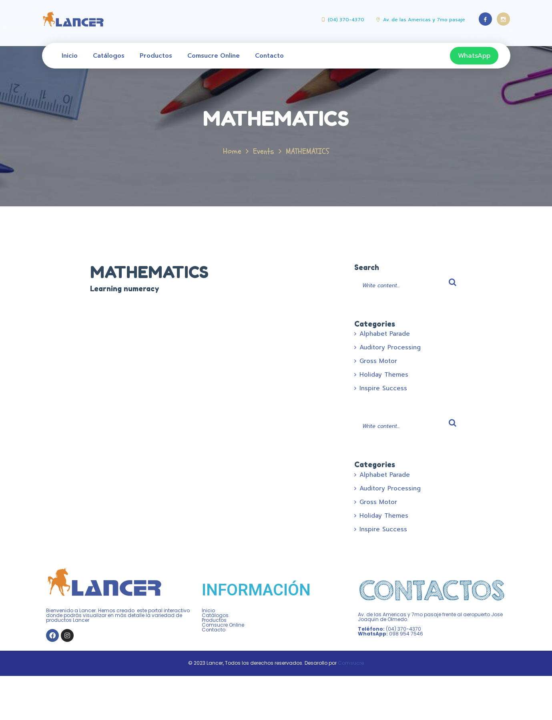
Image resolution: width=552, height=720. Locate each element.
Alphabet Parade (384, 333)
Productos (156, 55)
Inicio (70, 55)
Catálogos (108, 55)
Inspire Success (383, 388)
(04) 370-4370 (346, 19)
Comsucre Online (213, 55)
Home (232, 151)
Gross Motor (378, 361)
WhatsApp (474, 56)
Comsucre (351, 662)
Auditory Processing (390, 347)
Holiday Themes (383, 374)
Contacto (269, 55)
